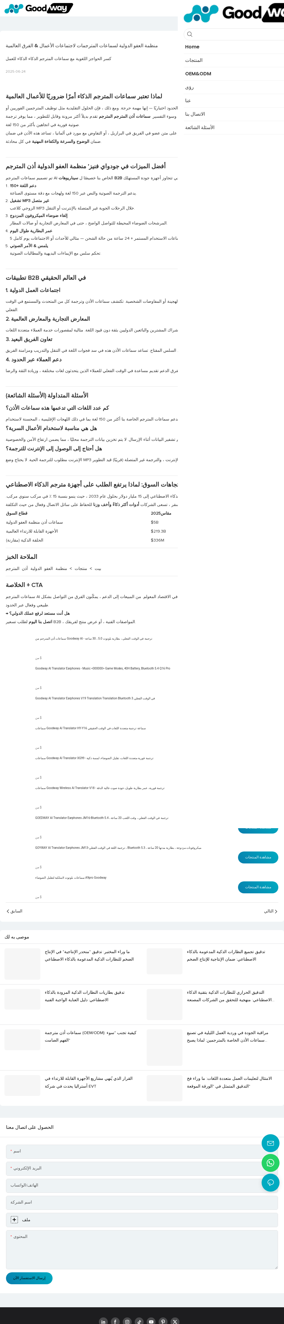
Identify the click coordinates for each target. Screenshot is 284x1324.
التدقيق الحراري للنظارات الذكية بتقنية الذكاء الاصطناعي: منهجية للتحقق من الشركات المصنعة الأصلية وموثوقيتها (229, 988)
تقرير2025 (254, 496)
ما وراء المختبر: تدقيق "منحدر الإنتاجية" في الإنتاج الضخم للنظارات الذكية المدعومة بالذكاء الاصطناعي (89, 955)
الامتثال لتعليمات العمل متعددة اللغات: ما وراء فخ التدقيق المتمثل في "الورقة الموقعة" (229, 1055)
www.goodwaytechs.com (128, 1313)
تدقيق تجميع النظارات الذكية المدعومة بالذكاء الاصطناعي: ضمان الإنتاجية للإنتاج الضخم (226, 955)
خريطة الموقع (167, 1313)
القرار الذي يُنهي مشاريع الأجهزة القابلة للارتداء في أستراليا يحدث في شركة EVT (89, 1055)
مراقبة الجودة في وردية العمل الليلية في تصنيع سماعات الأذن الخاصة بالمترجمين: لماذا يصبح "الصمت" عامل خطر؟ (227, 1020)
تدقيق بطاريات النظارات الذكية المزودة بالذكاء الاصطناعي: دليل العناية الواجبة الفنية (85, 987)
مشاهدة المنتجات (258, 648)
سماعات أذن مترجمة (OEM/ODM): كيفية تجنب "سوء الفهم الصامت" (90, 1019)
